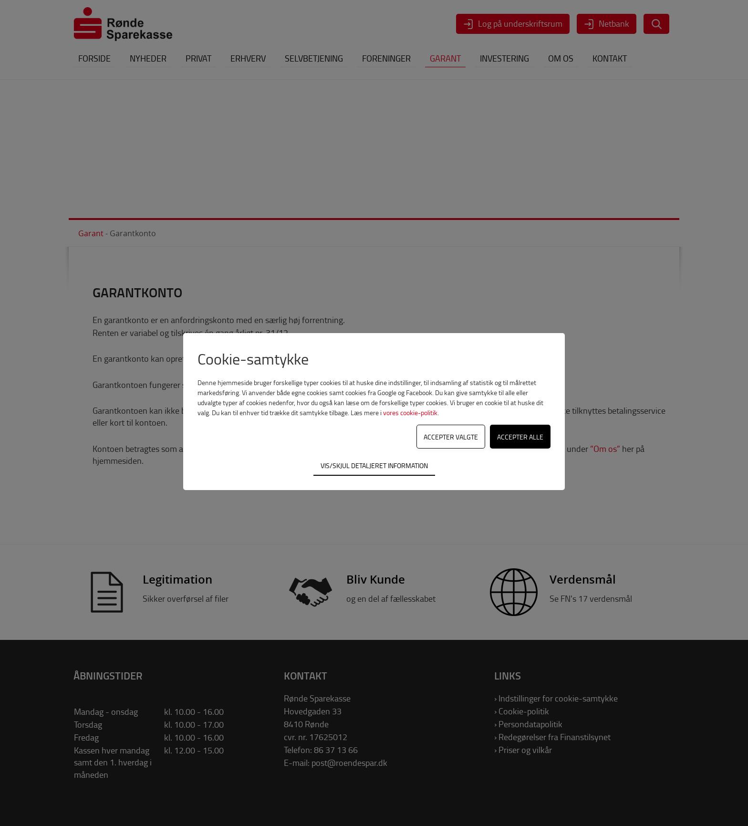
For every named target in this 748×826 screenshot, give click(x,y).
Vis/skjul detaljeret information (374, 465)
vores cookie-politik (410, 412)
